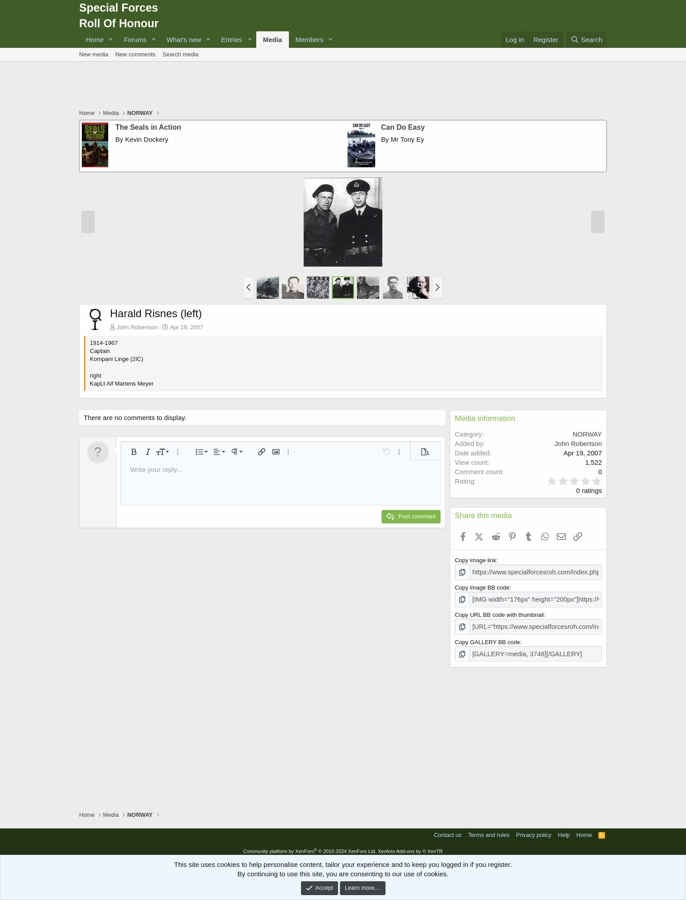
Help (564, 830)
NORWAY (587, 434)
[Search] (586, 39)
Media (272, 39)
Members (310, 39)
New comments (135, 54)
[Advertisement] (343, 86)
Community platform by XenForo (310, 846)
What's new (184, 39)
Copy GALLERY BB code (487, 638)
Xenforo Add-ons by (410, 846)
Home (95, 39)
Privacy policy (533, 830)
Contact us (448, 830)
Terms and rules (488, 830)
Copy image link (475, 560)
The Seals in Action (148, 127)
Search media (181, 54)
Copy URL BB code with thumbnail (499, 612)
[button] (111, 39)
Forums (135, 39)
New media (93, 54)
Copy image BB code (482, 586)
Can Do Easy (403, 127)
